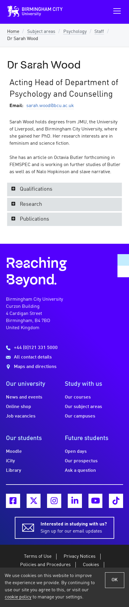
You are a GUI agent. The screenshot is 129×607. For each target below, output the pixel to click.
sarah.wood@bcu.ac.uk (50, 105)
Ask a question (80, 470)
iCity (10, 461)
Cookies (91, 565)
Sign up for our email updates (74, 527)
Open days (76, 451)
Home (13, 31)
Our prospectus (81, 461)
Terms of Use (37, 556)
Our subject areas (83, 406)
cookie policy (18, 597)
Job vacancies (21, 416)
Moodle (14, 451)
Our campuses (80, 416)
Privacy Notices (80, 556)
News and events (24, 397)
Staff (99, 31)
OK (115, 580)
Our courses (78, 397)
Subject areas (41, 31)
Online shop (18, 406)
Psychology (75, 31)
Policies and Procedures (45, 565)
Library (13, 470)
